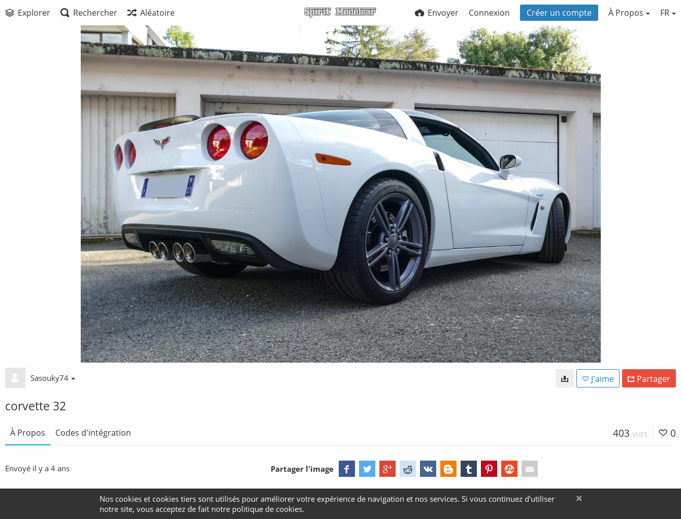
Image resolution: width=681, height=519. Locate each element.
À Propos (27, 432)
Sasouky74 (52, 378)
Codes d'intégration (93, 432)
